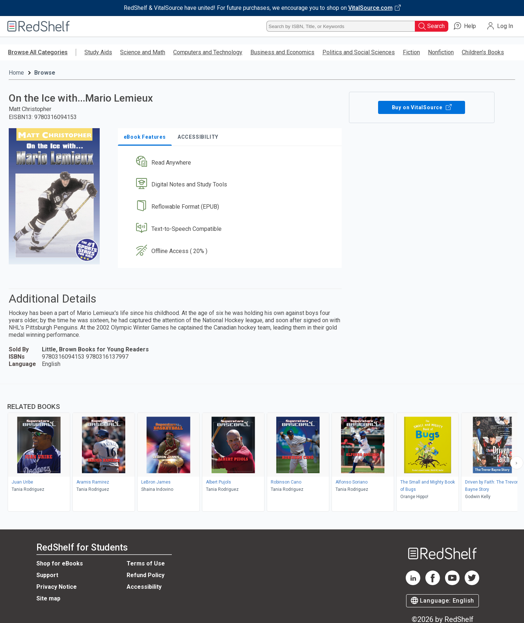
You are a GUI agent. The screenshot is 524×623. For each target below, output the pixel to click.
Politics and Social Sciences (358, 52)
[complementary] (262, 448)
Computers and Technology (207, 52)
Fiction (411, 52)
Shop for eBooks (59, 563)
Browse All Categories (38, 52)
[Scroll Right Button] (516, 462)
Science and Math (142, 52)
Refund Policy (145, 575)
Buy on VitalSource (421, 107)
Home (16, 72)
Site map (48, 598)
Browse (44, 72)
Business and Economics (282, 52)
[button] (231, 162)
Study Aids (98, 52)
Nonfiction (441, 52)
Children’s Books (483, 52)
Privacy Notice (56, 586)
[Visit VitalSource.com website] (262, 8)
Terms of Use (146, 563)
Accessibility (144, 586)
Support (47, 575)
